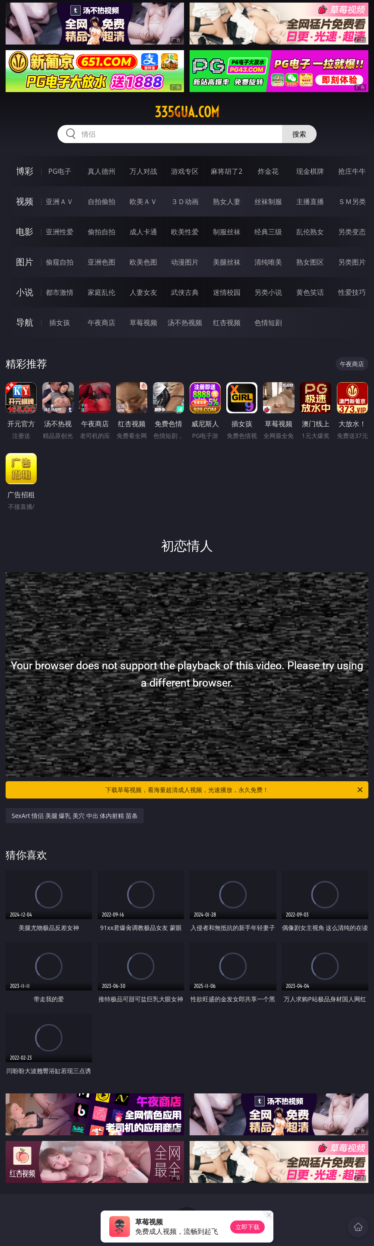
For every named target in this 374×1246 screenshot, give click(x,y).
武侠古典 (185, 292)
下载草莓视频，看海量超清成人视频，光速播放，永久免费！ (234, 790)
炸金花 (268, 171)
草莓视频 (143, 322)
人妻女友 (143, 292)
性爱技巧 (352, 292)
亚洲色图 (101, 262)
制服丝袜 (227, 231)
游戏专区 (185, 171)
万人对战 (143, 171)
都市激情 (59, 292)
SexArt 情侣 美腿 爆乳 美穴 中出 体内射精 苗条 (75, 815)
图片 (24, 262)
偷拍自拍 (101, 231)
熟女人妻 (227, 201)
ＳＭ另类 (352, 201)
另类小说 (268, 292)
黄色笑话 (310, 292)
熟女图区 (310, 262)
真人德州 (101, 171)
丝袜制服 (268, 201)
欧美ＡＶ (143, 201)
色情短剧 (268, 322)
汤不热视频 (185, 322)
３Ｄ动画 (185, 201)
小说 (24, 292)
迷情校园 (227, 292)
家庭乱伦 (101, 292)
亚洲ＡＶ (59, 201)
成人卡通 (143, 231)
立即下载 (247, 1227)
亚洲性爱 (59, 231)
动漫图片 (185, 262)
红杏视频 (227, 322)
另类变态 (352, 231)
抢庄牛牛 (352, 171)
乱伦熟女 (310, 231)
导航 (24, 322)
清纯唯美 (268, 262)
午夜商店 (101, 322)
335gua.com (187, 112)
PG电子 (59, 171)
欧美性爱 (185, 231)
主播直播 (310, 201)
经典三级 (268, 231)
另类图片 (352, 262)
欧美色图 (143, 262)
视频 (24, 201)
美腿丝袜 (227, 262)
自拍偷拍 (101, 201)
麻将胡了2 (226, 171)
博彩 (24, 171)
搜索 (299, 134)
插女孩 (59, 322)
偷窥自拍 (59, 262)
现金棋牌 (310, 171)
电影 (24, 231)
